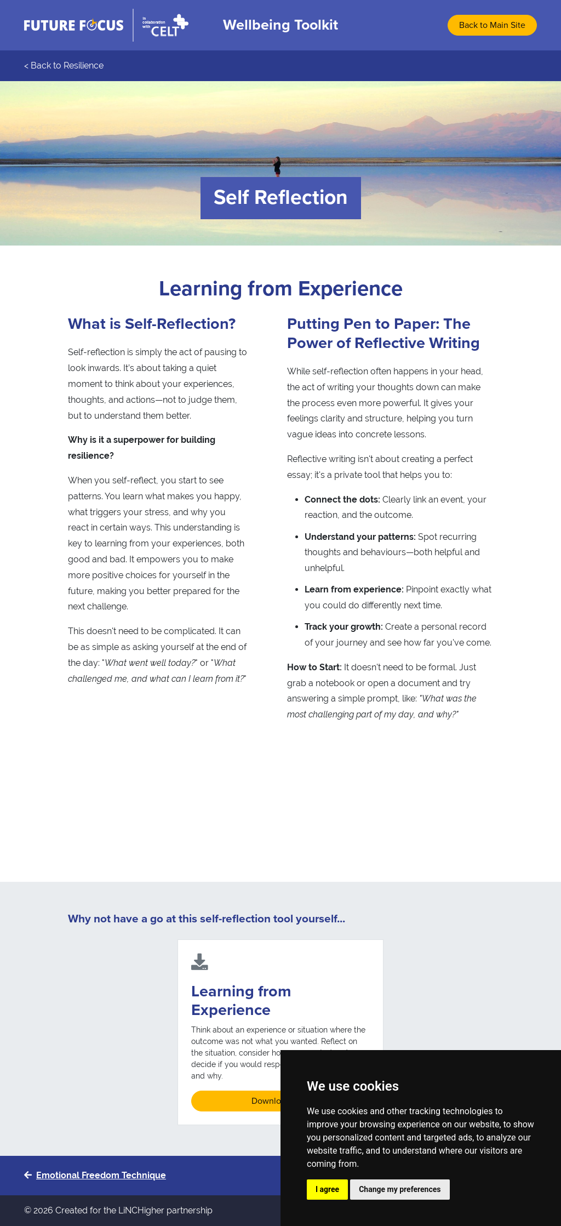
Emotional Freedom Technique (95, 1175)
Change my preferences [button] (399, 1189)
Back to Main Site (492, 25)
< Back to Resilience (64, 65)
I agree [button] (327, 1189)
